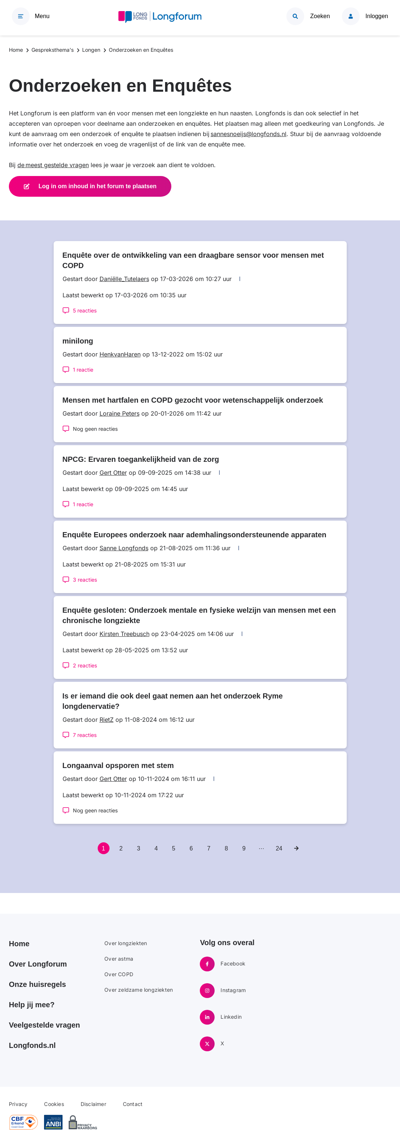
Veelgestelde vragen (44, 1025)
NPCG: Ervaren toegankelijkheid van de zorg (141, 459)
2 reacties (85, 665)
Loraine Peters (120, 413)
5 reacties (85, 310)
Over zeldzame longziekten (138, 990)
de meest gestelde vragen (53, 165)
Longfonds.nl (32, 1045)
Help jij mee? (31, 1005)
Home (19, 944)
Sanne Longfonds (124, 548)
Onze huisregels (37, 984)
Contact (132, 1104)
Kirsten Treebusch (124, 633)
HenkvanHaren (120, 354)
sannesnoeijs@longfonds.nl (248, 134)
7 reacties (85, 735)
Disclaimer (93, 1104)
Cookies (54, 1104)
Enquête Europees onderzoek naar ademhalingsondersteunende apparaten (195, 535)
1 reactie (83, 369)
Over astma (118, 958)
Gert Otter (113, 472)
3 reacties (85, 579)
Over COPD (118, 974)
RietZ (107, 719)
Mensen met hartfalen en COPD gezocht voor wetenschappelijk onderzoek (193, 400)
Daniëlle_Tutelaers (124, 279)
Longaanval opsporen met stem (118, 765)
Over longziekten (125, 943)
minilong (78, 341)
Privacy (18, 1104)
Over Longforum (38, 964)
